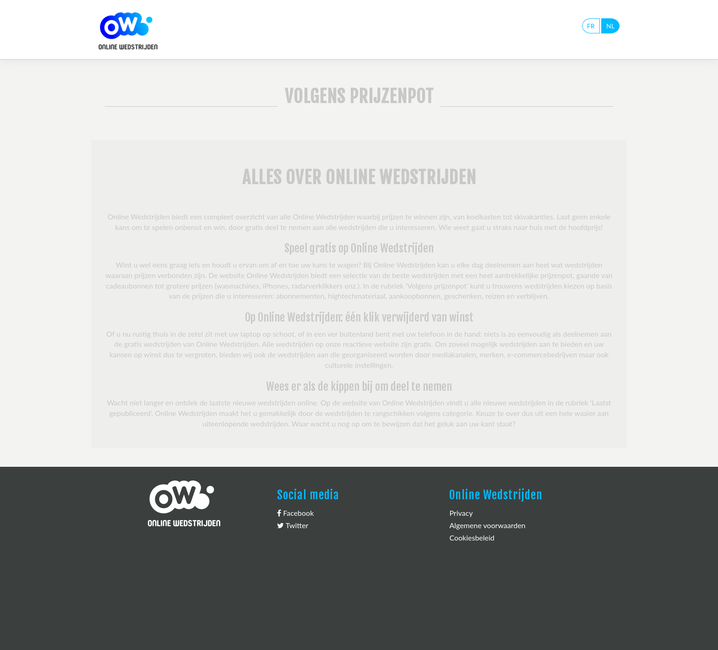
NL (610, 26)
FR (591, 26)
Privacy (461, 512)
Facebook (295, 512)
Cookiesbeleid (471, 537)
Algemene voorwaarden (487, 525)
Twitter (292, 525)
